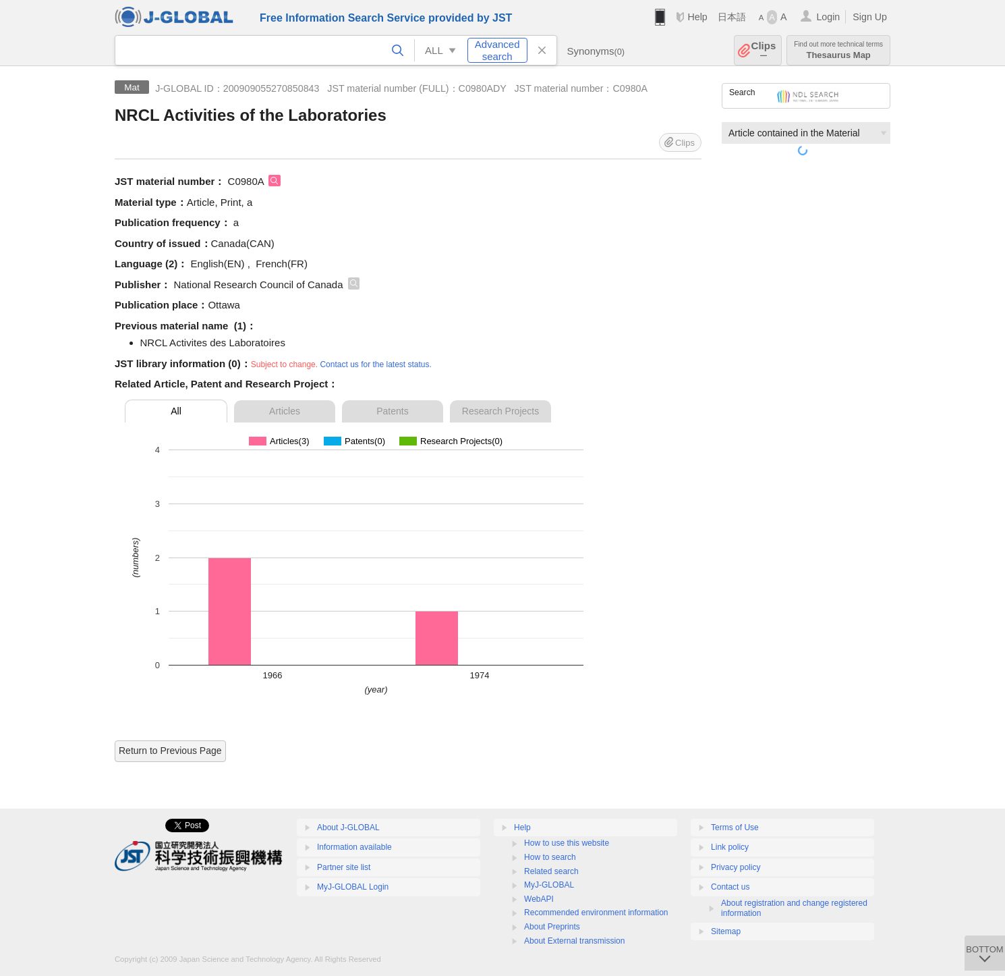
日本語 (732, 16)
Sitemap (726, 931)
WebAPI (539, 899)
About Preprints (552, 926)
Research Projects (500, 411)
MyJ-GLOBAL (549, 885)
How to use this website (566, 843)
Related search (551, 871)
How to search (550, 857)
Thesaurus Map (838, 50)
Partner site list (343, 867)
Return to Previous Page (170, 750)
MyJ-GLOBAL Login (353, 887)
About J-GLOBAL (348, 827)
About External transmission (574, 941)
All (176, 411)
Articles (284, 411)
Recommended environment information (596, 912)
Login (828, 16)
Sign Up (870, 16)
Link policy (730, 847)
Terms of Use (735, 827)
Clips (763, 50)
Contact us (730, 887)
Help (697, 16)
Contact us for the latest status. (375, 364)
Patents (392, 411)
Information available (354, 847)
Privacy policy (735, 867)
